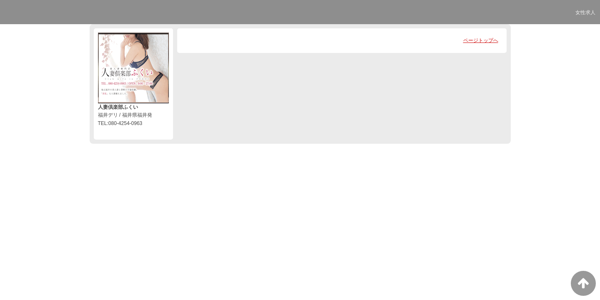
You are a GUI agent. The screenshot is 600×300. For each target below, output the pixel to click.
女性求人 (585, 12)
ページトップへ (480, 40)
